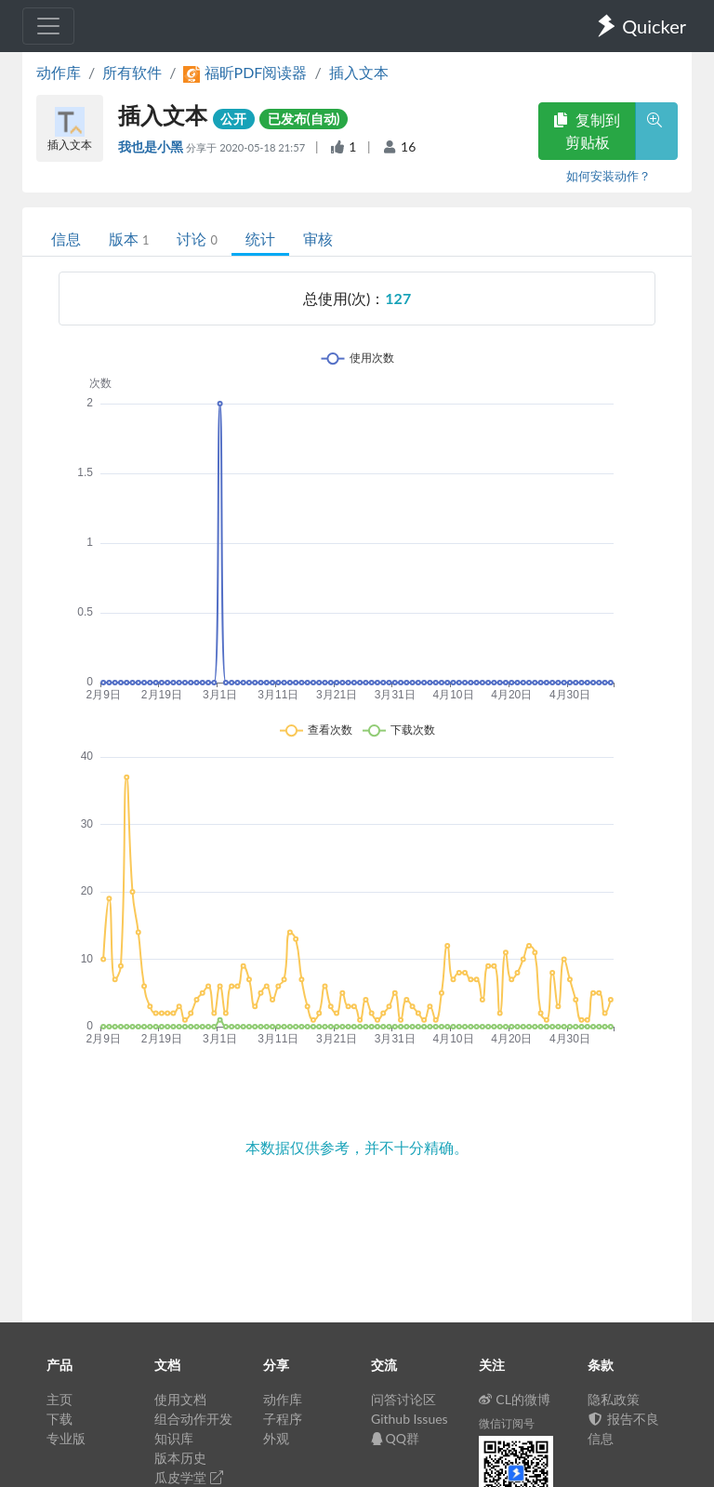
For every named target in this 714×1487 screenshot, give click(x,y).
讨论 (197, 238)
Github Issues (409, 1419)
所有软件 (132, 72)
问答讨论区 (403, 1399)
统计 (260, 238)
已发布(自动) (304, 118)
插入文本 (359, 72)
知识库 (173, 1438)
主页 (59, 1399)
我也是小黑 (152, 146)
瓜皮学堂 (188, 1477)
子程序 (282, 1419)
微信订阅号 (507, 1423)
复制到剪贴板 (586, 131)
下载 (59, 1419)
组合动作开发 (193, 1419)
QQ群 (395, 1438)
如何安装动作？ (608, 175)
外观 (276, 1438)
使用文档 (180, 1399)
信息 (66, 238)
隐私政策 (614, 1399)
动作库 (58, 72)
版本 (129, 238)
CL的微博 (514, 1399)
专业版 (66, 1438)
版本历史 (180, 1458)
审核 (318, 238)
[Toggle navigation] (48, 26)
